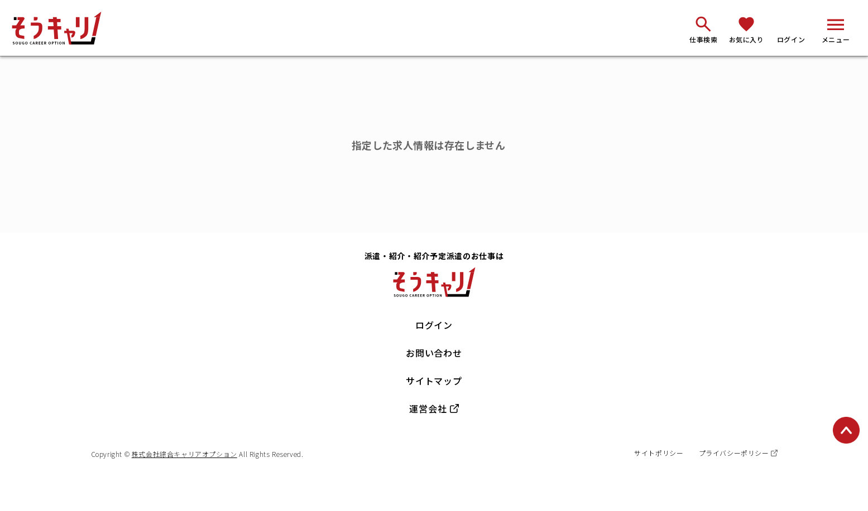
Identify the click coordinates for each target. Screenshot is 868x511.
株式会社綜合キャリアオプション (184, 454)
